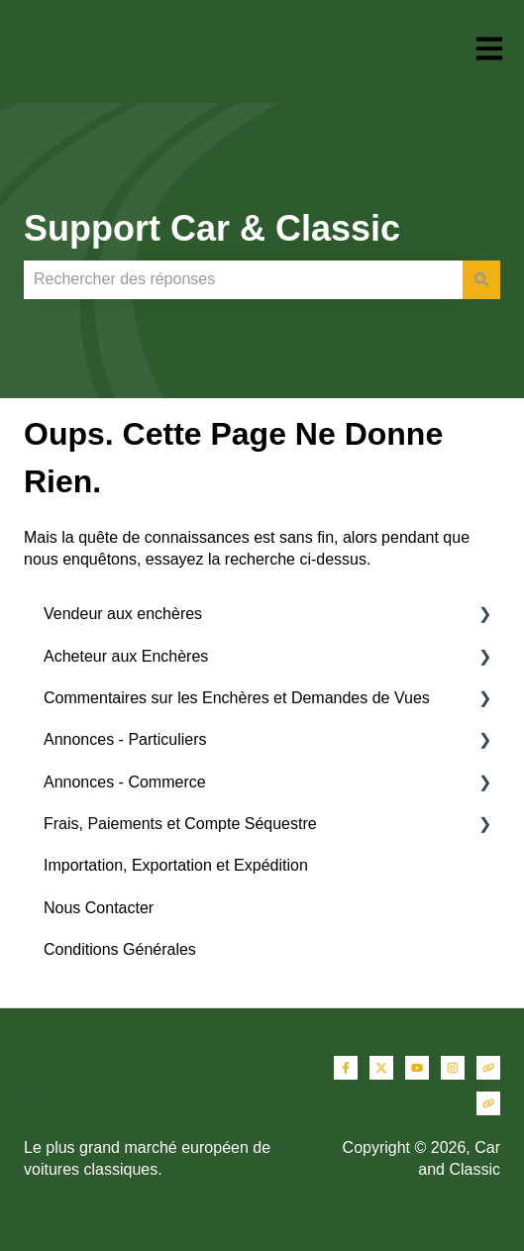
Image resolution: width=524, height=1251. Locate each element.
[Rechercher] (481, 279)
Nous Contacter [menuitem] (99, 907)
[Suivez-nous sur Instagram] (453, 1068)
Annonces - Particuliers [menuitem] (125, 739)
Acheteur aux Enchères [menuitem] (126, 656)
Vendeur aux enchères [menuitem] (123, 613)
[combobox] (243, 279)
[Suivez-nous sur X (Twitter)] (381, 1068)
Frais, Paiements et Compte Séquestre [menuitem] (180, 823)
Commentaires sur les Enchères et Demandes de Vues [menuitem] (237, 697)
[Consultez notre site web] (488, 1068)
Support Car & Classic (212, 228)
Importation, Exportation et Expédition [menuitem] (176, 865)
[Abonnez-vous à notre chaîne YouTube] (417, 1068)
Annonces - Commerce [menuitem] (125, 782)
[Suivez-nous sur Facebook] (346, 1068)
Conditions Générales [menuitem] (120, 949)
